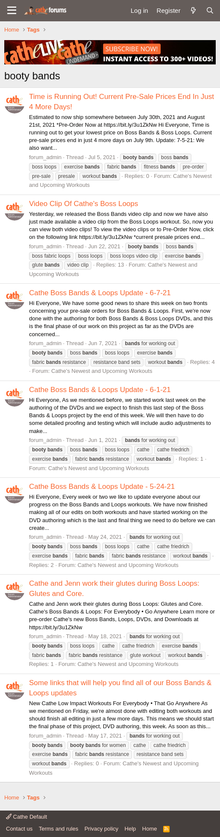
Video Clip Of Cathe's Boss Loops (83, 204)
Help (130, 828)
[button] (12, 10)
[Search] (210, 10)
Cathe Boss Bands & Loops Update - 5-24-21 (102, 486)
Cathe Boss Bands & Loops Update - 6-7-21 (100, 293)
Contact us (19, 828)
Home (149, 828)
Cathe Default (26, 817)
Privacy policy (101, 828)
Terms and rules (58, 828)
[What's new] (193, 10)
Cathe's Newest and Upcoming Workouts (101, 371)
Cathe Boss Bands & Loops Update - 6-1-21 (100, 390)
